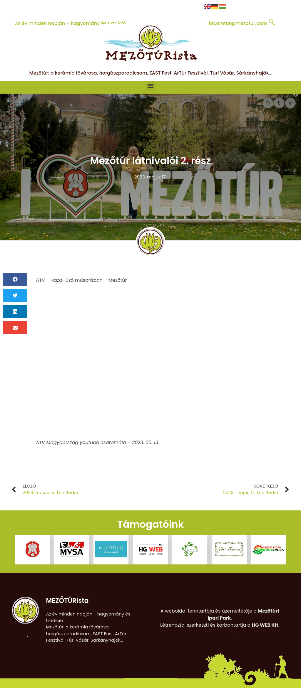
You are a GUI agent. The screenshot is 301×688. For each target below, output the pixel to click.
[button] (150, 86)
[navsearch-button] (271, 22)
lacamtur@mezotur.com (238, 23)
